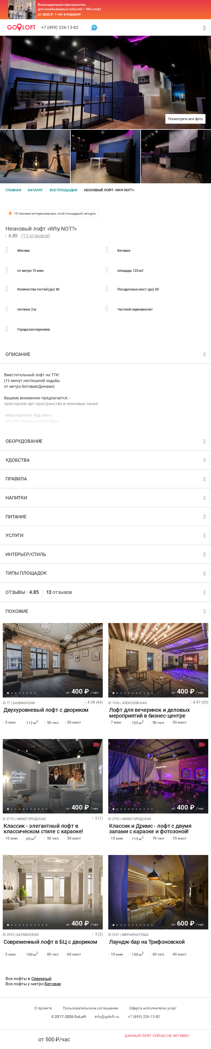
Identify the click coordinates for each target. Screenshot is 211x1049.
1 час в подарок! (68, 14)
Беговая (53, 984)
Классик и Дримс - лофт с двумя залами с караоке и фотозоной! (149, 829)
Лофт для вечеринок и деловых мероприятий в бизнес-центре (148, 713)
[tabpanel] (53, 661)
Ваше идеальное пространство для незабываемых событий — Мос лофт (69, 7)
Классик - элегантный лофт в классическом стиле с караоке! (42, 829)
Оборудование (106, 443)
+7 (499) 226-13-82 (59, 27)
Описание (106, 356)
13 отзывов (36, 236)
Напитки (106, 499)
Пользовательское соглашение (90, 1009)
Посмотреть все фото (185, 119)
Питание (106, 518)
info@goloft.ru (107, 1017)
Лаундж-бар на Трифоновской (146, 943)
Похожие (106, 613)
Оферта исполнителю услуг (153, 1009)
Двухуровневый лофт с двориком (45, 711)
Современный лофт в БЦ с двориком (49, 943)
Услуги (106, 537)
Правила (106, 481)
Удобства (106, 462)
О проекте (42, 1009)
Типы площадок (106, 575)
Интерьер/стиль (106, 556)
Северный (41, 979)
